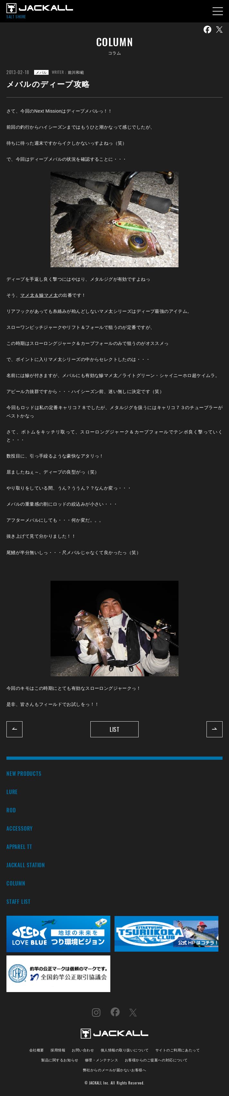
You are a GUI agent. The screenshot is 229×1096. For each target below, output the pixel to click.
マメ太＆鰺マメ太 (39, 295)
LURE (12, 791)
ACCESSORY (19, 828)
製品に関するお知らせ (59, 1060)
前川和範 (76, 72)
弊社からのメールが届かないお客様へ (114, 1069)
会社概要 (36, 1050)
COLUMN (15, 883)
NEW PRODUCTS (23, 773)
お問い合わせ (83, 1050)
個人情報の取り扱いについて (125, 1050)
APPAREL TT (19, 846)
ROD (11, 810)
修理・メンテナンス (101, 1060)
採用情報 (57, 1050)
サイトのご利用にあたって (177, 1050)
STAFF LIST (18, 901)
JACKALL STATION (25, 865)
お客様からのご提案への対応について (156, 1060)
